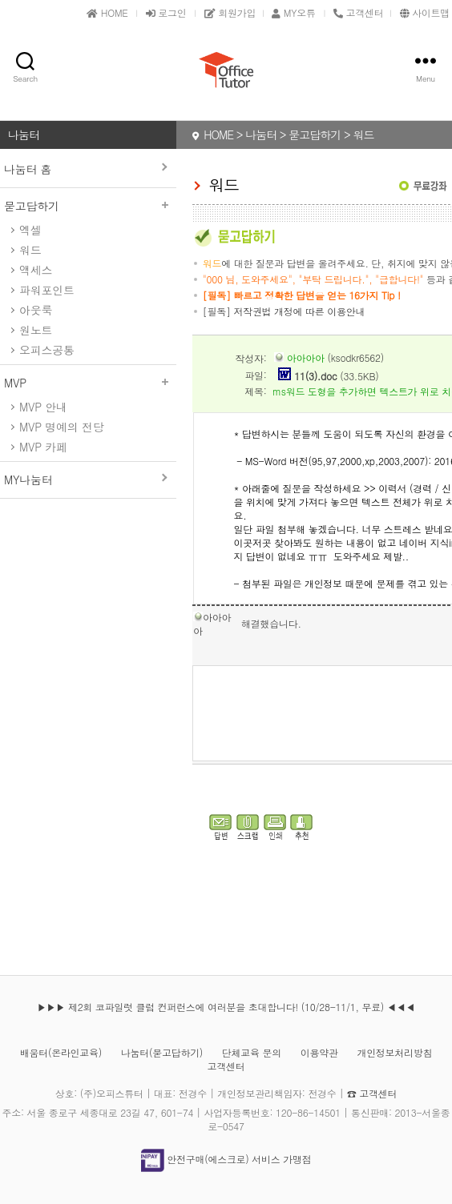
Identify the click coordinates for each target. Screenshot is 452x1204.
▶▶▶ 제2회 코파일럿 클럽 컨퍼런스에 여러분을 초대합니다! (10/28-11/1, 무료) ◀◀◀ (226, 1006)
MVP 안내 (43, 407)
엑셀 (30, 230)
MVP (88, 383)
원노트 (35, 330)
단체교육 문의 (251, 1052)
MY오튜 (293, 12)
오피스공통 (47, 350)
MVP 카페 (43, 447)
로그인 (166, 12)
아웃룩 (35, 310)
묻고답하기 (88, 206)
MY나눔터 (28, 480)
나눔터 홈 (27, 169)
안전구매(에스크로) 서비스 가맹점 (226, 1159)
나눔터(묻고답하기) (162, 1052)
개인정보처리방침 (394, 1052)
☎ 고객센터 (372, 1093)
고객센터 (226, 1066)
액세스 (35, 270)
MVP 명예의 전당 (61, 427)
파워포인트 (47, 290)
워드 (30, 250)
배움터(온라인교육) (61, 1052)
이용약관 (319, 1052)
